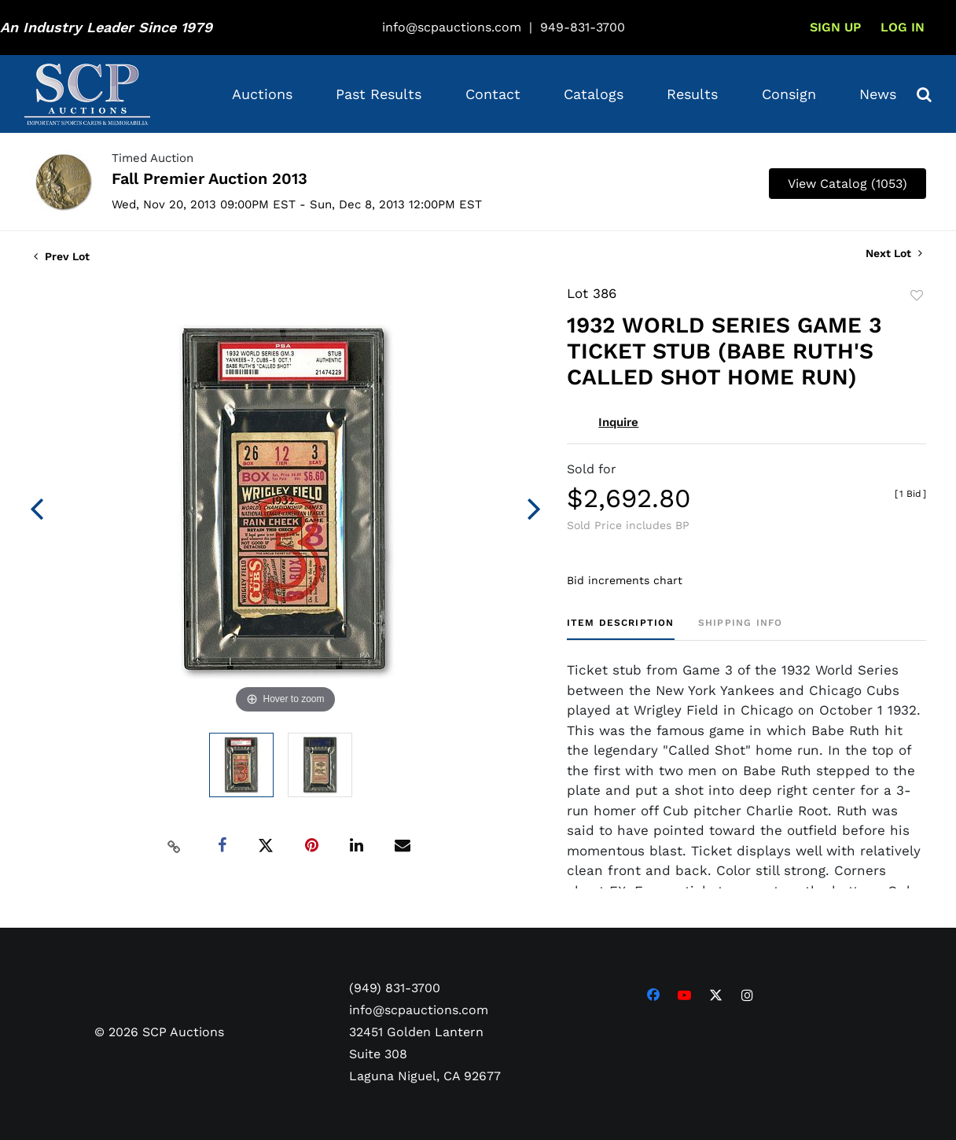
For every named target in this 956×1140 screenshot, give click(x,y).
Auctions (262, 94)
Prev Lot (62, 256)
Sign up (835, 27)
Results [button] (692, 94)
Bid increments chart (624, 580)
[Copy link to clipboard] (174, 846)
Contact (492, 94)
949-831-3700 (582, 27)
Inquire (618, 422)
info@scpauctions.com (451, 27)
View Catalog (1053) (847, 183)
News (877, 94)
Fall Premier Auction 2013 (209, 178)
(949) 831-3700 (394, 987)
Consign (789, 94)
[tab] (621, 628)
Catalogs (593, 94)
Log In (903, 27)
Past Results (378, 94)
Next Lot (894, 253)
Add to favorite (916, 295)
